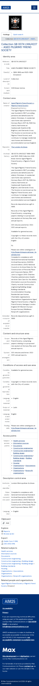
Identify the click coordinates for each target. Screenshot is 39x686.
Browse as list (7, 534)
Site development (9, 656)
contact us (28, 666)
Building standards (8, 566)
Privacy (5, 612)
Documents (17, 446)
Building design (18, 453)
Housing (16, 463)
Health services (19, 441)
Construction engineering (23, 448)
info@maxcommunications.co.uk (15, 627)
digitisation (24, 656)
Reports (5, 531)
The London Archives (19, 147)
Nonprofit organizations (22, 576)
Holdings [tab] (6, 34)
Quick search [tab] (18, 34)
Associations (30, 466)
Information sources (21, 443)
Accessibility (7, 608)
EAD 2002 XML (8, 544)
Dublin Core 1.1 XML (9, 541)
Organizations (18, 466)
